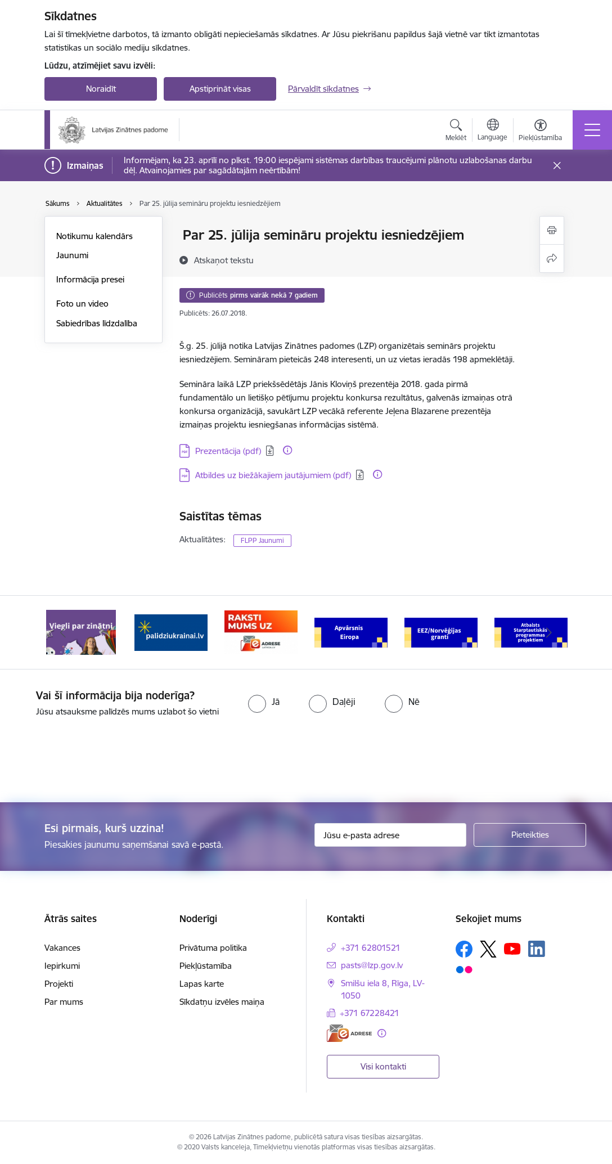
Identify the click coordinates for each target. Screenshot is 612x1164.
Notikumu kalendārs (94, 236)
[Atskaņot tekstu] (224, 260)
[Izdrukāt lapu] (552, 230)
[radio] (264, 701)
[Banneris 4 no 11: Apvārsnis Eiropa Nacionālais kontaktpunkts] (351, 631)
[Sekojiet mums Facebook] (464, 949)
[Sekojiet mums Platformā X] (488, 949)
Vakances (62, 947)
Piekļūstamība (205, 965)
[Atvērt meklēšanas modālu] (456, 131)
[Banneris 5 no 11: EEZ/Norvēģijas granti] (441, 631)
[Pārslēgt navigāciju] (592, 130)
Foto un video (82, 303)
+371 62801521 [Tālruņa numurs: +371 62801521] (370, 947)
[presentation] (93, 761)
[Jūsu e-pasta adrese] (390, 835)
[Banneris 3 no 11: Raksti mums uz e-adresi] (261, 631)
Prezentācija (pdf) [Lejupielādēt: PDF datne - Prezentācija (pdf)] (228, 451)
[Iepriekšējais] (63, 632)
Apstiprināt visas (220, 88)
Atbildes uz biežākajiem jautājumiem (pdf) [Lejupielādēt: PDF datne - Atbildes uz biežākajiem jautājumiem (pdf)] (273, 475)
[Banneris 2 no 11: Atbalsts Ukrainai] (171, 631)
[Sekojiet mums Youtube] (512, 948)
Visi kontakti (383, 1066)
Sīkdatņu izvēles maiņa (221, 1001)
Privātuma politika (213, 947)
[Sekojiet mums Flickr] (464, 969)
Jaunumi (72, 255)
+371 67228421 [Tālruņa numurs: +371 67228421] (369, 1013)
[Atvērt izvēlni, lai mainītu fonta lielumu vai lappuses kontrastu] (540, 131)
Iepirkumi (62, 965)
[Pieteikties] (530, 835)
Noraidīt (101, 88)
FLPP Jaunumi (262, 540)
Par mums (63, 1001)
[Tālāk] (549, 632)
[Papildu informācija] (287, 450)
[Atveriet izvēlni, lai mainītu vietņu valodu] (492, 131)
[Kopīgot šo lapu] (552, 258)
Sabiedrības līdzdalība (96, 323)
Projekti (58, 983)
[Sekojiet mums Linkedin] (536, 949)
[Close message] (557, 165)
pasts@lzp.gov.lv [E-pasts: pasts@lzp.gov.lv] (372, 965)
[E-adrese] (349, 1033)
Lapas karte (201, 983)
